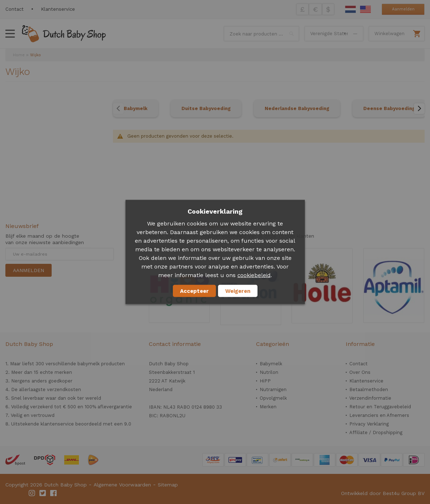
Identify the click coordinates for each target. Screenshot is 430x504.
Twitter (43, 493)
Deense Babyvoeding (389, 108)
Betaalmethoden (368, 389)
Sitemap (168, 485)
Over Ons (359, 372)
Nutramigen (273, 389)
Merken (268, 406)
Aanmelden (403, 9)
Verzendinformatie (370, 398)
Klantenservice (58, 9)
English (365, 9)
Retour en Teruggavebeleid (380, 406)
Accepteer (194, 291)
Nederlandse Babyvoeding (297, 108)
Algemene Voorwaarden (122, 485)
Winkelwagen (389, 33)
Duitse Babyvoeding (206, 108)
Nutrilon (269, 372)
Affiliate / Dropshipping (375, 432)
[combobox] (261, 33)
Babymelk (135, 108)
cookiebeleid (253, 275)
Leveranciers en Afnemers (379, 415)
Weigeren (237, 291)
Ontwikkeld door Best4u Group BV (383, 493)
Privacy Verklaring (369, 424)
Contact (14, 9)
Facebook (53, 493)
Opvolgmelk (273, 398)
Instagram (32, 493)
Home (19, 55)
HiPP (265, 381)
